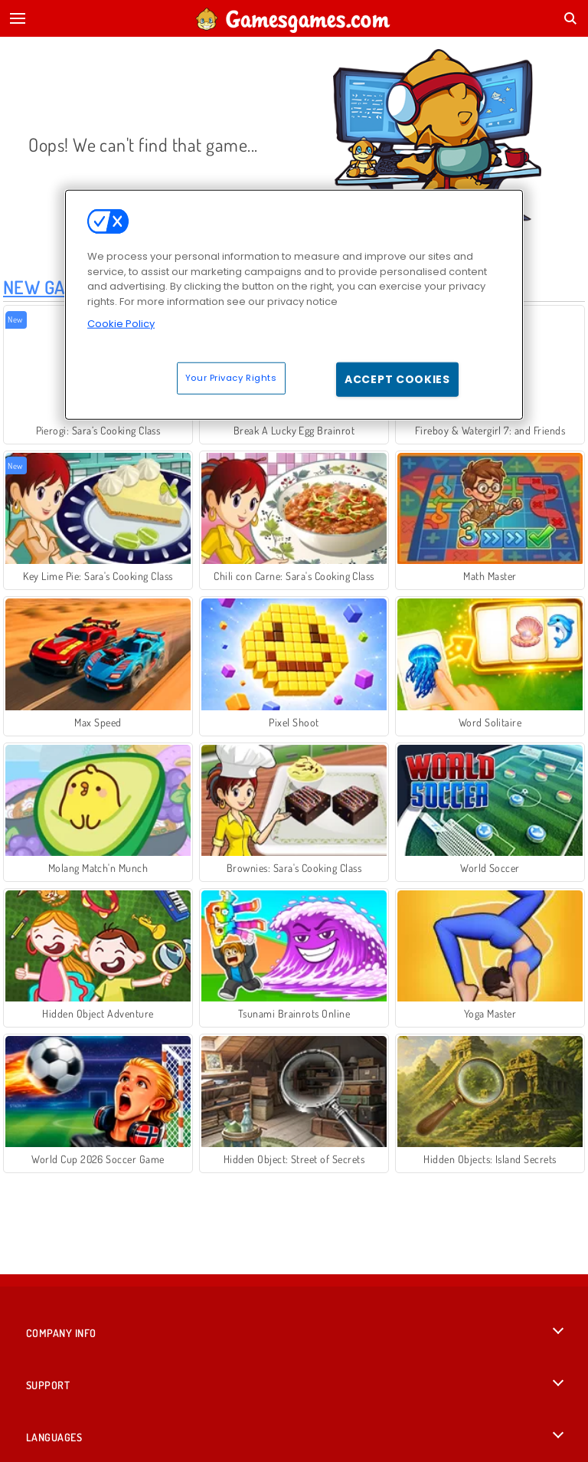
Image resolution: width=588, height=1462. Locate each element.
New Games (50, 287)
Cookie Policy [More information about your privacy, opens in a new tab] (121, 323)
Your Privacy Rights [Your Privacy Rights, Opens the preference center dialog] (231, 377)
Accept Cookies (397, 378)
